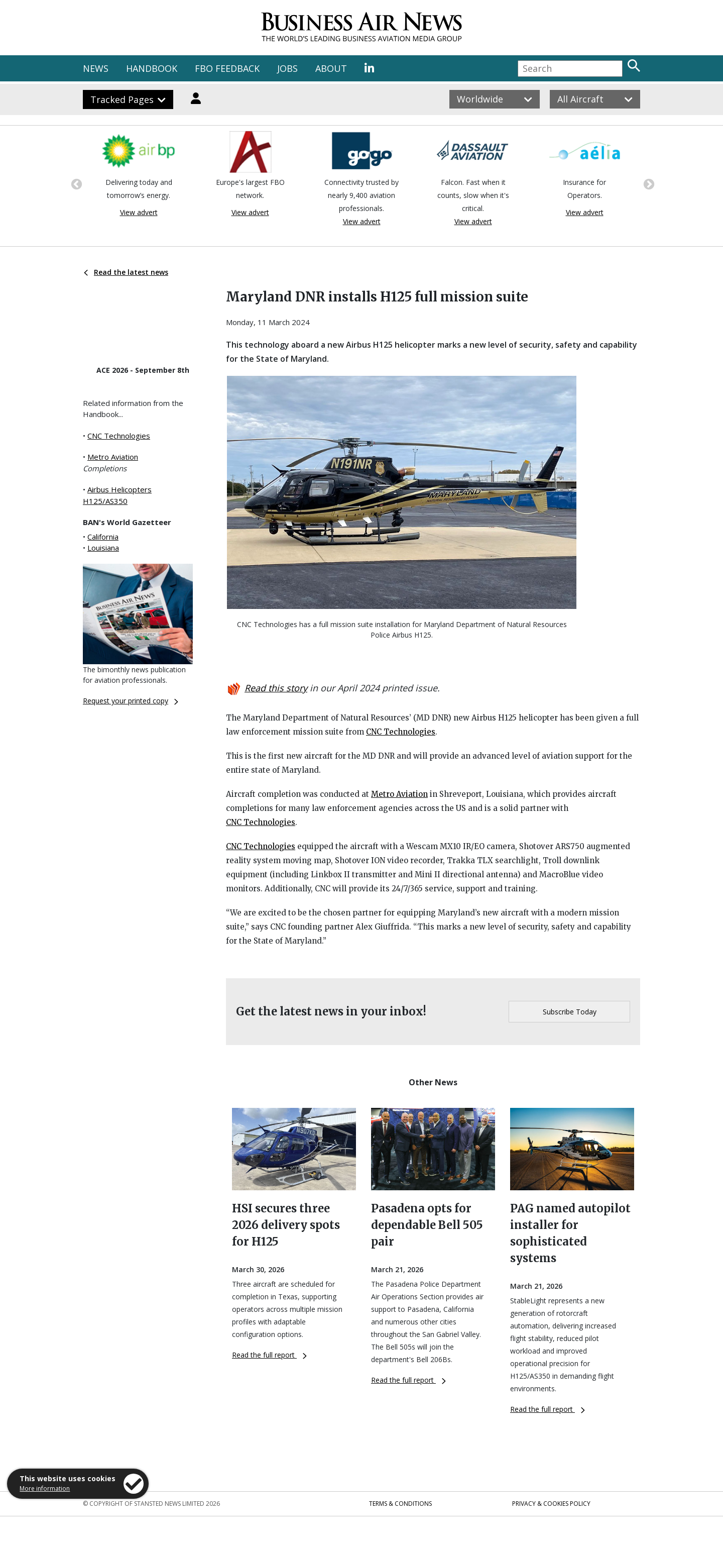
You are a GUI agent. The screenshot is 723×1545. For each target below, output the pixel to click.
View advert (139, 212)
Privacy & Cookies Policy (551, 1503)
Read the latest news (126, 272)
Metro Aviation (112, 457)
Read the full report (269, 1355)
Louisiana (103, 548)
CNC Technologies (118, 436)
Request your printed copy (130, 700)
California (102, 537)
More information (45, 1488)
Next (648, 183)
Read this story (276, 688)
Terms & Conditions (400, 1503)
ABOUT (331, 68)
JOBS (287, 68)
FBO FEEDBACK (227, 68)
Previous (75, 183)
